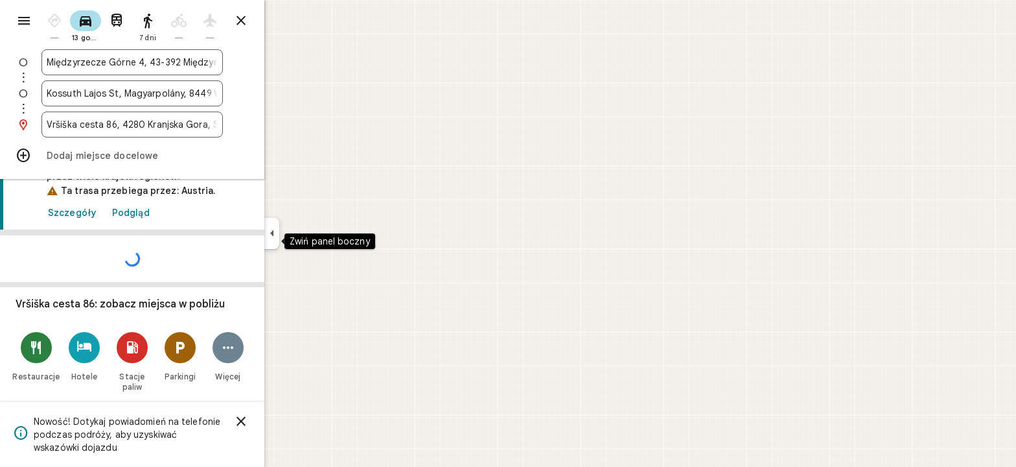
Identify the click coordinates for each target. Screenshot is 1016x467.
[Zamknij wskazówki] (287, 20)
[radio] (101, 25)
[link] (179, 305)
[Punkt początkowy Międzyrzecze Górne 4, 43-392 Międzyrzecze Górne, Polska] (178, 62)
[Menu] (23, 22)
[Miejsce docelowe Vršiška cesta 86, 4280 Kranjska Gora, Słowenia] (178, 124)
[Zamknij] (287, 421)
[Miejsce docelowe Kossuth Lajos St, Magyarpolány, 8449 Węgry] (178, 93)
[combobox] (178, 62)
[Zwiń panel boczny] (318, 233)
